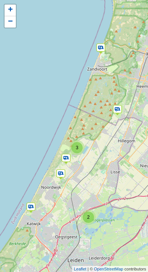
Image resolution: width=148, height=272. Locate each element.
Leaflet (80, 269)
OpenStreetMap (108, 269)
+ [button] (10, 10)
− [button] (10, 22)
